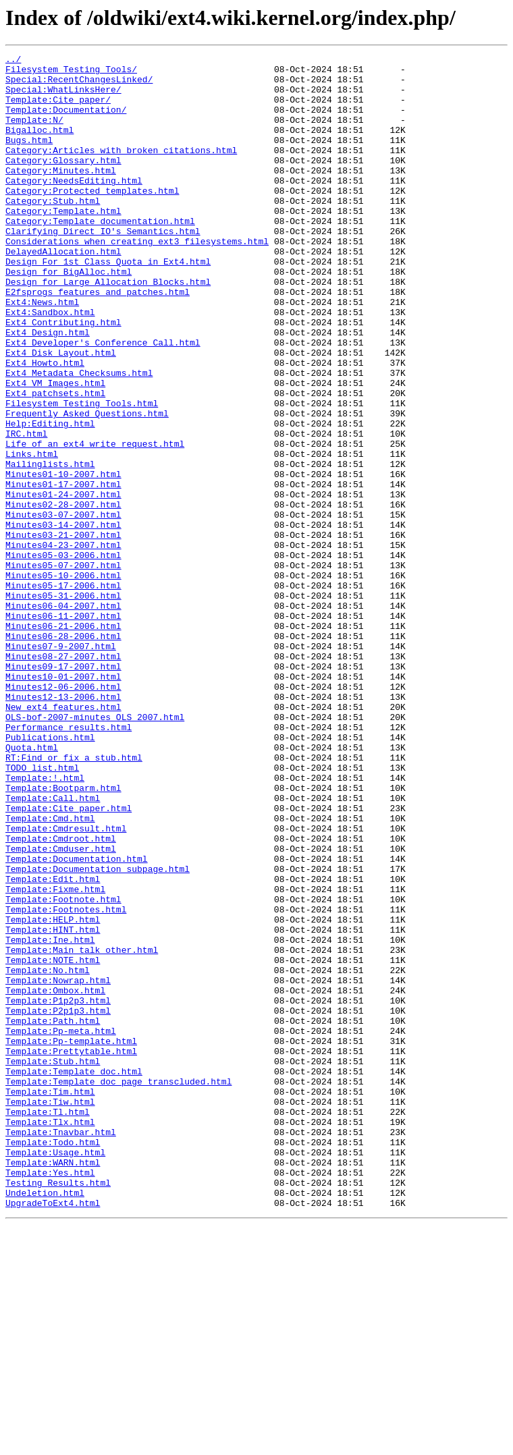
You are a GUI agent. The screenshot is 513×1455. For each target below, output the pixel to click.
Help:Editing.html (50, 498)
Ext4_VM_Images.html (55, 449)
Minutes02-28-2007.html (63, 595)
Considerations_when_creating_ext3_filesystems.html (137, 279)
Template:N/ (34, 134)
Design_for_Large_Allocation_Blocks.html (108, 328)
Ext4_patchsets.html (55, 462)
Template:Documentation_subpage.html (97, 1032)
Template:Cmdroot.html (60, 996)
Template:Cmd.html (50, 972)
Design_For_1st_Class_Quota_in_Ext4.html (108, 304)
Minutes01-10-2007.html (63, 559)
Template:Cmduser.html (60, 1008)
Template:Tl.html (47, 1324)
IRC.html (26, 510)
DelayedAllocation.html (63, 291)
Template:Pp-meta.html (60, 1227)
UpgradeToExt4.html (52, 1433)
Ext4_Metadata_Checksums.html (79, 437)
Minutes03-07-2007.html (63, 607)
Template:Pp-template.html (71, 1239)
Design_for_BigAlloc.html (68, 316)
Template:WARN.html (52, 1385)
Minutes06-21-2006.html (63, 741)
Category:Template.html (63, 243)
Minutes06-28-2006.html (63, 753)
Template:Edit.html (52, 1045)
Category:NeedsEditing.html (73, 206)
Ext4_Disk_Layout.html (60, 413)
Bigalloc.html (39, 146)
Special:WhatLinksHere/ (63, 97)
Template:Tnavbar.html (60, 1348)
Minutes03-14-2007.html (63, 619)
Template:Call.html (52, 947)
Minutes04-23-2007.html (63, 644)
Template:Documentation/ (65, 121)
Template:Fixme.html (55, 1057)
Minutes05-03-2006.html (63, 656)
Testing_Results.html (58, 1409)
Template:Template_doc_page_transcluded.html (118, 1288)
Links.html (31, 534)
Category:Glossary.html (63, 182)
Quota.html (31, 887)
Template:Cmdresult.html (65, 984)
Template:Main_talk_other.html (81, 1130)
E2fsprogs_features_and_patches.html (97, 340)
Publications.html (50, 875)
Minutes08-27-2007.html (63, 777)
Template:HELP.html (52, 1093)
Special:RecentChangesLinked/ (79, 85)
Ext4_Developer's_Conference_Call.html (102, 401)
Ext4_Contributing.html (63, 376)
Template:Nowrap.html (58, 1166)
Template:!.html (44, 923)
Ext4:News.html (42, 352)
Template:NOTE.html (52, 1142)
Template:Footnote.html (63, 1069)
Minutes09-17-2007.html (63, 790)
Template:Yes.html (50, 1397)
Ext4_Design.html (47, 389)
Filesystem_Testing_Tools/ (71, 73)
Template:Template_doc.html (73, 1275)
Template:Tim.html (50, 1300)
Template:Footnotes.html (65, 1081)
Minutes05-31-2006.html (63, 704)
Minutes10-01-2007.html (63, 802)
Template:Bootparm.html (63, 935)
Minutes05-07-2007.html (63, 668)
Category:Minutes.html (60, 194)
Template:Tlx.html (50, 1336)
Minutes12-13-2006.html (63, 826)
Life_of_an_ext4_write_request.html (94, 522)
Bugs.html (29, 158)
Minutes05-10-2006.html (63, 680)
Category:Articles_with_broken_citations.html (121, 170)
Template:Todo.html (52, 1360)
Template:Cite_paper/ (58, 109)
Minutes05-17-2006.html (63, 692)
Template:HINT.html (52, 1105)
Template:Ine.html (50, 1117)
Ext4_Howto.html (44, 425)
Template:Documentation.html (76, 1020)
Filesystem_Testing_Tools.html (81, 474)
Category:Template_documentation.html (100, 255)
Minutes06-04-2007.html (63, 717)
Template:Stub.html (52, 1263)
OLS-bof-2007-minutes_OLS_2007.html (94, 850)
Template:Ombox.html (55, 1178)
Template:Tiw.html (50, 1312)
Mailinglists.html (50, 547)
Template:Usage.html (55, 1373)
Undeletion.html (44, 1421)
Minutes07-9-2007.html (60, 765)
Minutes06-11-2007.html (63, 729)
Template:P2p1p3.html (58, 1203)
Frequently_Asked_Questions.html (87, 486)
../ (13, 61)
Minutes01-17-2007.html (63, 571)
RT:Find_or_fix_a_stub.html (73, 899)
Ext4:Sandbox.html (50, 364)
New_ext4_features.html (63, 838)
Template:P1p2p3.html (58, 1190)
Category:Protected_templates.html (92, 219)
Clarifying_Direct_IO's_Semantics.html (102, 267)
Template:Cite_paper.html (68, 960)
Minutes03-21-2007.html (63, 632)
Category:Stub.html (52, 231)
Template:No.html (47, 1154)
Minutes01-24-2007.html (63, 583)
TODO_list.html (42, 911)
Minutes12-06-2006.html (63, 814)
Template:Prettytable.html (71, 1251)
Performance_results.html (68, 862)
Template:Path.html (52, 1215)
